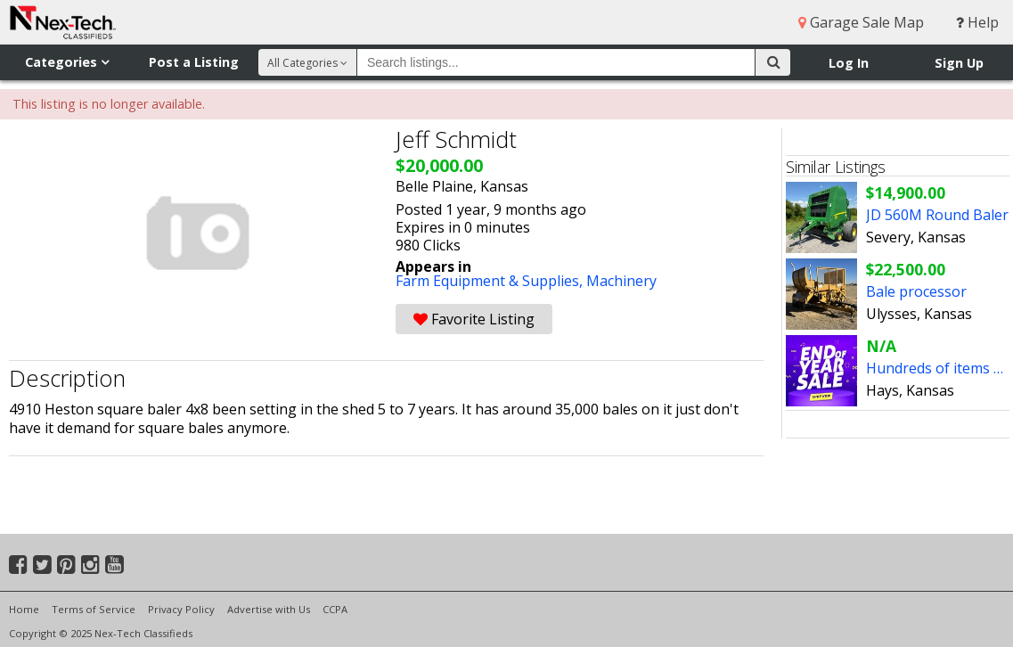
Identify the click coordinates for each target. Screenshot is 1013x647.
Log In (849, 62)
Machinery (621, 281)
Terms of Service (93, 609)
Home (24, 609)
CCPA (335, 609)
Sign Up (959, 62)
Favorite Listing (474, 319)
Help (977, 22)
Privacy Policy (181, 609)
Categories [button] (67, 61)
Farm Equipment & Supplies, (491, 281)
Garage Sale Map (861, 22)
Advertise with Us (268, 609)
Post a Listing (194, 61)
